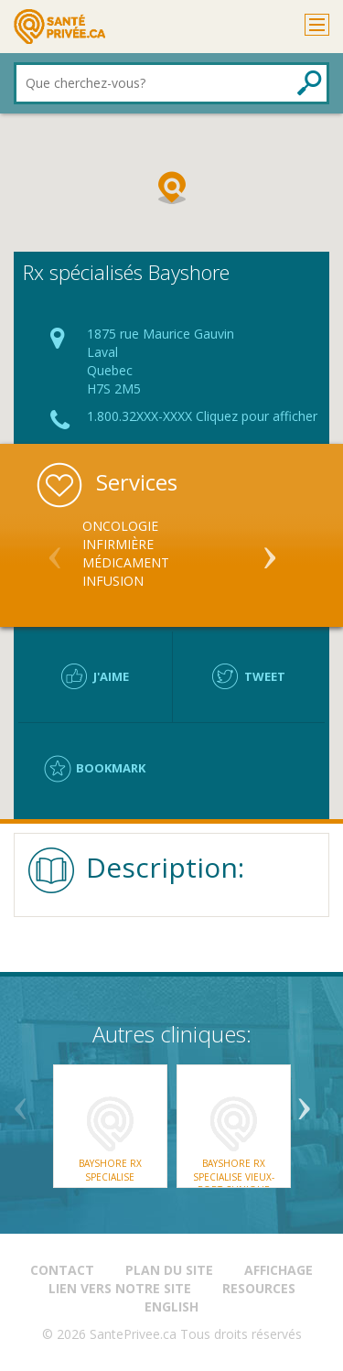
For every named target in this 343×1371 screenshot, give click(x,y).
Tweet (264, 676)
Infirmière (118, 544)
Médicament (125, 562)
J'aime (111, 676)
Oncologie (120, 525)
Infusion (113, 580)
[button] (172, 187)
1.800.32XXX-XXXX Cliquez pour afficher (202, 416)
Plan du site (169, 1270)
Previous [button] (55, 550)
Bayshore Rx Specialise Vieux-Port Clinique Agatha (233, 1183)
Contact (62, 1270)
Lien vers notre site (119, 1288)
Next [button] (270, 550)
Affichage (278, 1270)
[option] (171, 553)
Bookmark (110, 768)
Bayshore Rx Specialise (110, 1169)
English (171, 1306)
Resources (258, 1288)
